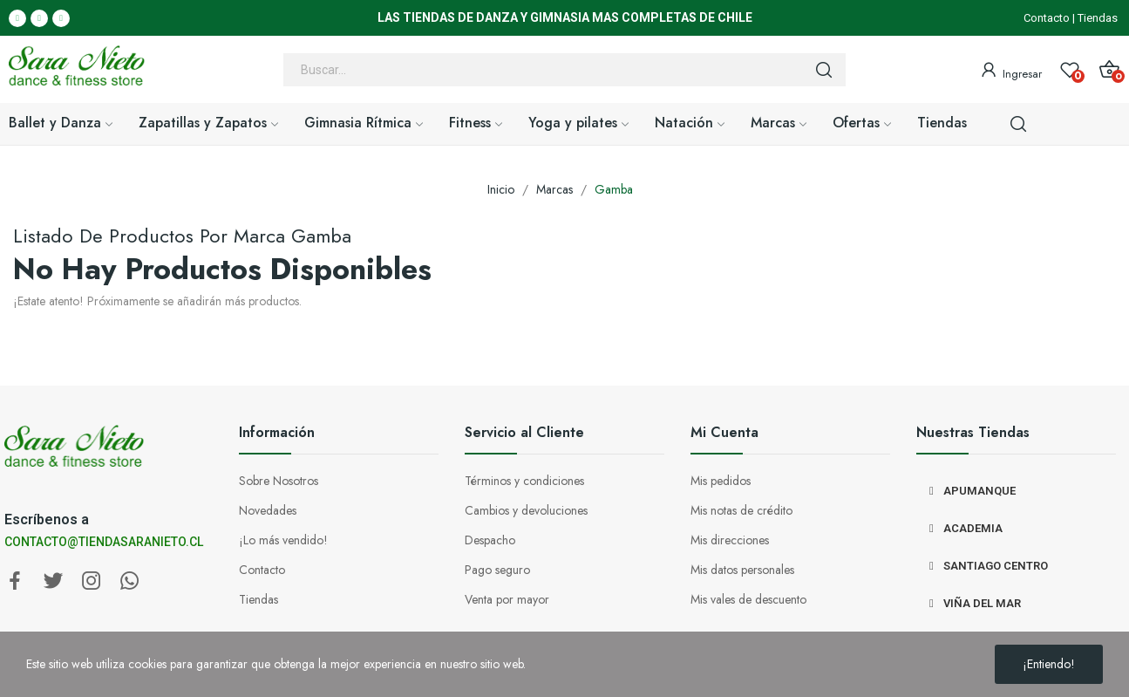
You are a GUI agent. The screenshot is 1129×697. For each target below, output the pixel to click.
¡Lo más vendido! (283, 540)
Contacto (1047, 17)
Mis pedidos (720, 480)
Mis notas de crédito (741, 510)
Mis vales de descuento (748, 599)
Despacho (490, 540)
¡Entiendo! (1049, 664)
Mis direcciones (729, 540)
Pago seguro (497, 569)
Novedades (267, 510)
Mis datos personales (742, 569)
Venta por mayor (507, 599)
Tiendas (1098, 17)
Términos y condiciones (524, 480)
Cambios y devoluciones (526, 510)
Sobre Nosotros (278, 480)
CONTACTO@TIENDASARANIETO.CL (103, 542)
